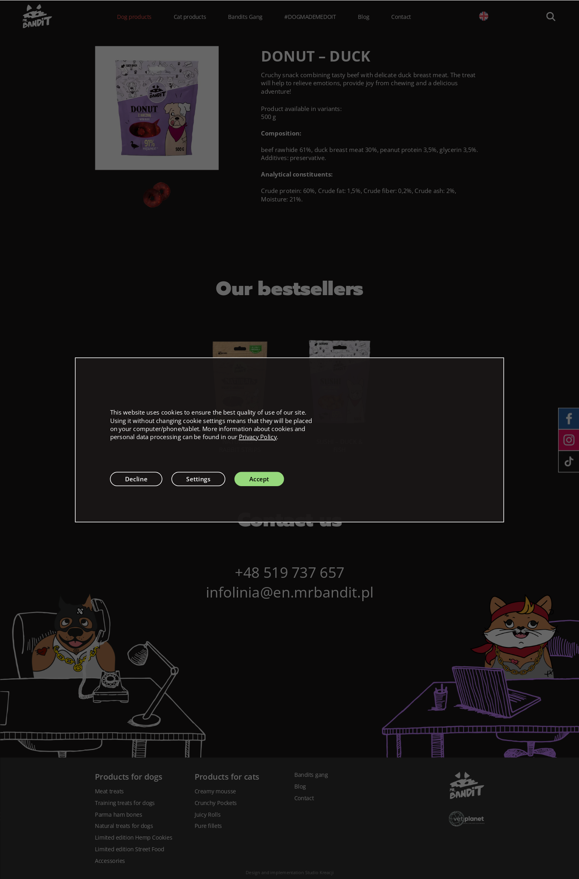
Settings (198, 478)
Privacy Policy (258, 437)
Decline (136, 478)
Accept (259, 478)
